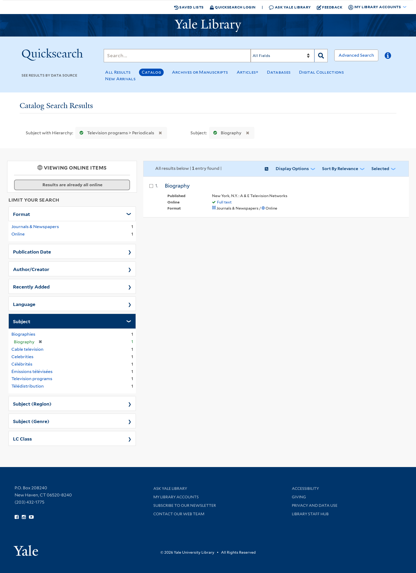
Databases (279, 72)
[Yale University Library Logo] (208, 25)
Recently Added (31, 286)
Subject (21, 321)
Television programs (31, 378)
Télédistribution (27, 386)
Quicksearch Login (233, 7)
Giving (299, 497)
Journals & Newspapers (35, 226)
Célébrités (21, 364)
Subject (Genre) (31, 421)
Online (18, 234)
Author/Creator (31, 269)
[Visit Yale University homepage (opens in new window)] (26, 548)
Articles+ (248, 72)
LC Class (22, 438)
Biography (226, 132)
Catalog (151, 72)
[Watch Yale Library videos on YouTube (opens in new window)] (31, 517)
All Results (118, 72)
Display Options (292, 168)
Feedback (330, 7)
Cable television (27, 349)
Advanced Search (356, 55)
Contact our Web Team (178, 514)
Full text (224, 202)
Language (24, 304)
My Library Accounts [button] (375, 7)
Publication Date (32, 251)
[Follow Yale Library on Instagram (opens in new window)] (24, 517)
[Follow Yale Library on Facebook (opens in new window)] (17, 517)
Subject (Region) (32, 403)
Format (21, 214)
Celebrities (22, 356)
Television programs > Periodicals (115, 132)
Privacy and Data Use (314, 505)
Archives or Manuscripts (200, 72)
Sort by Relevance (340, 168)
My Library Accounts (176, 497)
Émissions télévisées (32, 371)
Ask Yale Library (290, 7)
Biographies (23, 334)
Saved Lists (189, 7)
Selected (380, 168)
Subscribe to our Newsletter (184, 505)
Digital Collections (321, 72)
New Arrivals (120, 78)
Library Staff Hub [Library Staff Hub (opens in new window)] (310, 514)
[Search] (177, 55)
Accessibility (305, 488)
